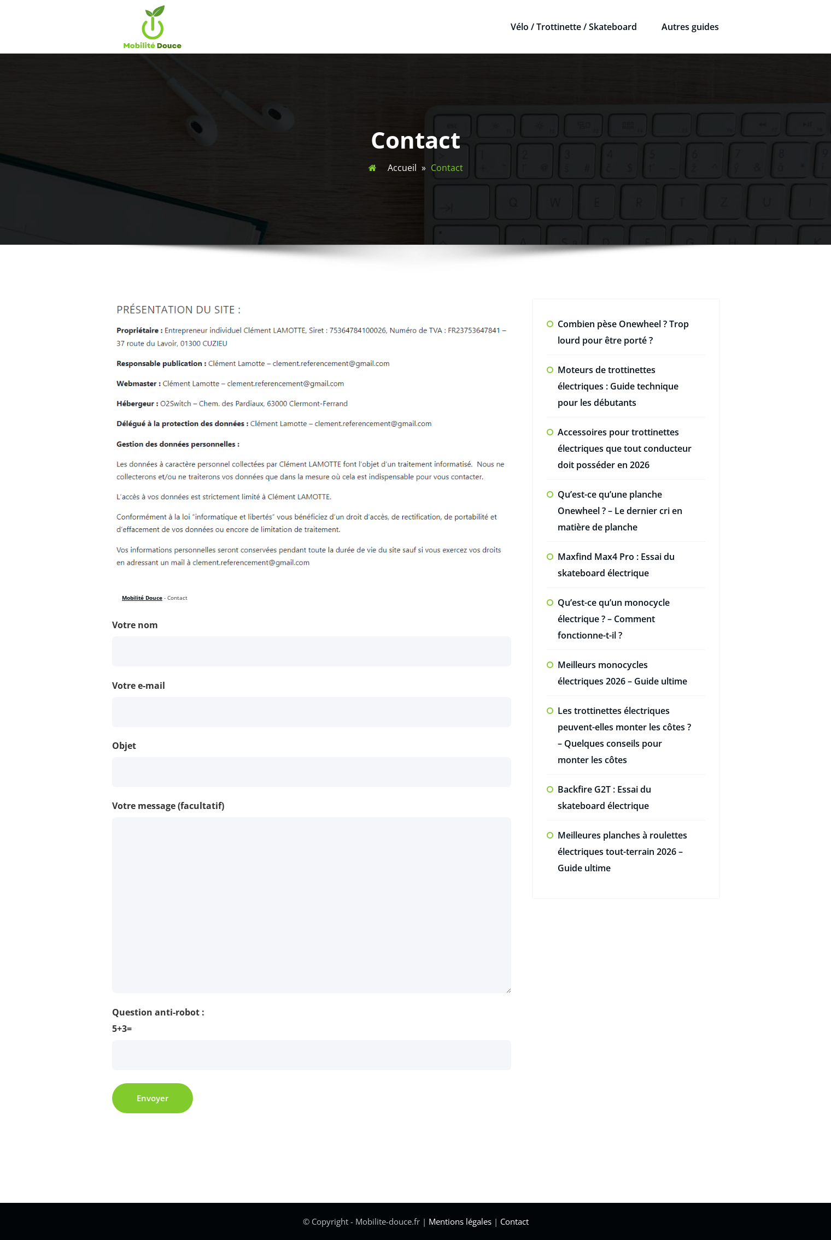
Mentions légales (460, 1221)
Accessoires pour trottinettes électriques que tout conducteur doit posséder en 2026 (625, 448)
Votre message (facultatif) (311, 896)
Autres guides (690, 27)
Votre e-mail (311, 703)
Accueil (402, 168)
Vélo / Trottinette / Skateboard (574, 27)
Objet (311, 763)
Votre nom (311, 642)
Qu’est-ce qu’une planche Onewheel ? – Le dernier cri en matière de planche (620, 510)
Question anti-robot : (311, 1038)
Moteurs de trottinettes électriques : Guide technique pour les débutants (618, 386)
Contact (514, 1221)
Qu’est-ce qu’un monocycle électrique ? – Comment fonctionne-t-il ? (614, 619)
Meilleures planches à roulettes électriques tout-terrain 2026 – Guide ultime (622, 851)
